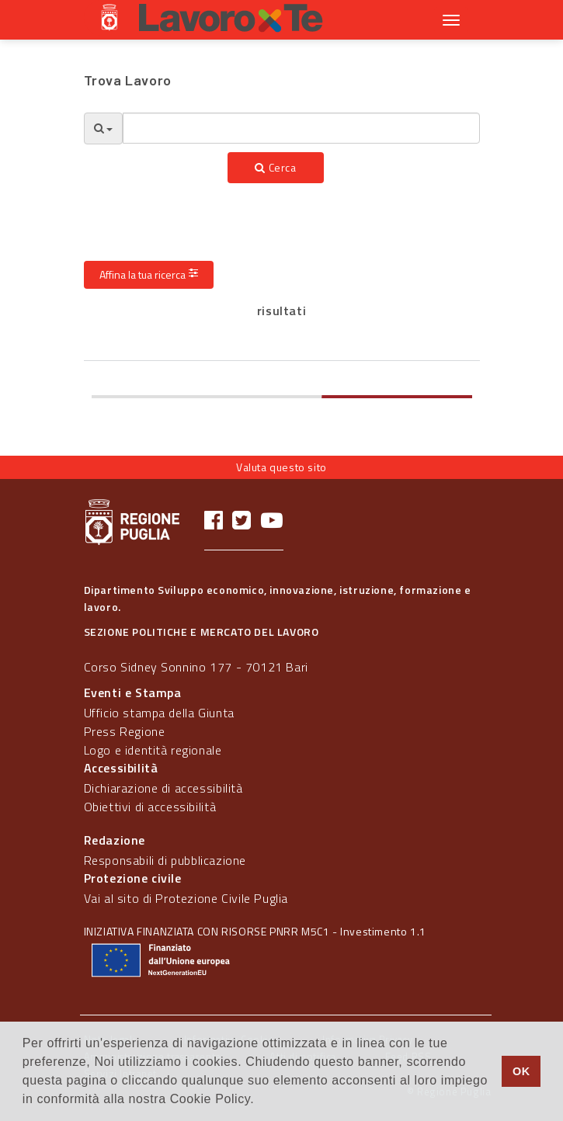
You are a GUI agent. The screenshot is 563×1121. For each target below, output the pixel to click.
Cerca (275, 167)
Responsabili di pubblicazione (165, 860)
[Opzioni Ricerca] (103, 128)
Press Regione (124, 731)
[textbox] (301, 128)
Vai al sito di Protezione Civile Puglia (186, 898)
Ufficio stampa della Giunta (159, 712)
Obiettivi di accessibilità (150, 806)
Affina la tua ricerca (148, 274)
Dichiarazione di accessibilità (163, 788)
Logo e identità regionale (153, 750)
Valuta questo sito (281, 467)
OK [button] (521, 1071)
